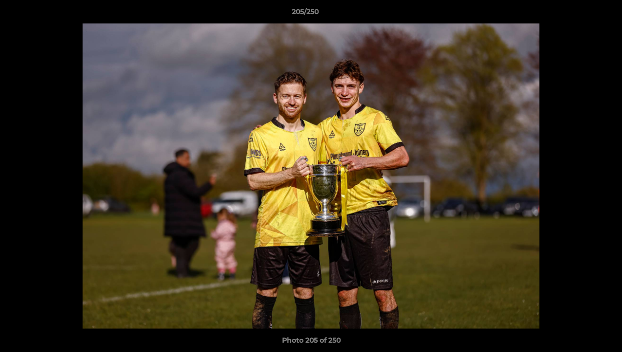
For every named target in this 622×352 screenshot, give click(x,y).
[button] (581, 14)
